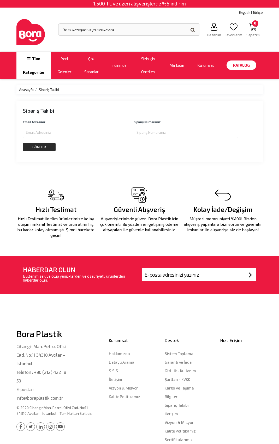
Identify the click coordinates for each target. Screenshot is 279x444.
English (244, 12)
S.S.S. (114, 370)
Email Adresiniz (34, 122)
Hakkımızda (119, 353)
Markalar (176, 65)
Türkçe (258, 12)
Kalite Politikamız (124, 396)
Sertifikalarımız (179, 439)
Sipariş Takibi (49, 90)
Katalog (241, 65)
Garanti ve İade (178, 362)
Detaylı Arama (121, 362)
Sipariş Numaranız (147, 122)
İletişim (115, 379)
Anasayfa (26, 90)
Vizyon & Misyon (124, 388)
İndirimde (119, 65)
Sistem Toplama (179, 353)
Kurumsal (205, 65)
